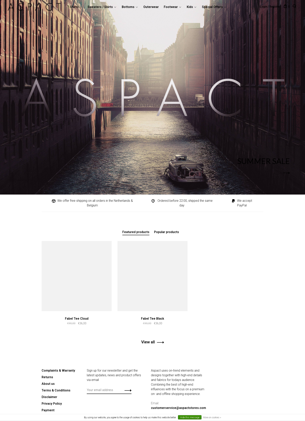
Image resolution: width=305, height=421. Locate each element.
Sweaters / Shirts (100, 7)
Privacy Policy (52, 403)
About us (48, 384)
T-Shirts (73, 7)
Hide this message (189, 417)
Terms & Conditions (56, 390)
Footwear (171, 7)
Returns (47, 377)
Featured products (135, 232)
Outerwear (151, 7)
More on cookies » (212, 417)
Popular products (166, 232)
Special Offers (212, 7)
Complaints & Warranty (58, 370)
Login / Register (270, 6)
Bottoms (128, 7)
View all (148, 342)
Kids (190, 7)
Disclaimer (49, 397)
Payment (48, 410)
